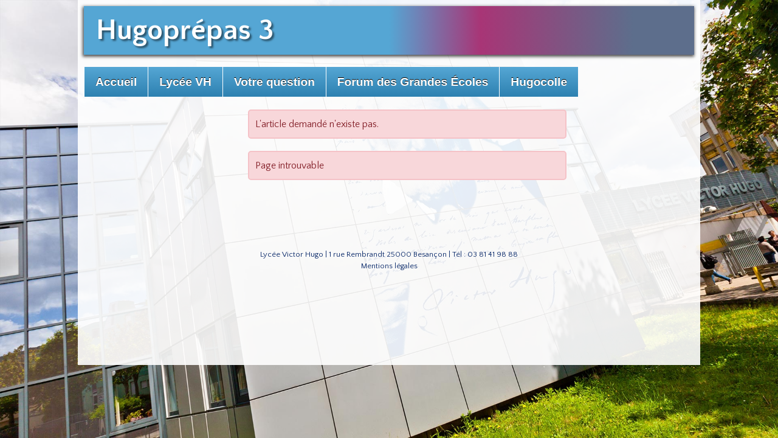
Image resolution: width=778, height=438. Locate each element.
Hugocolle (539, 81)
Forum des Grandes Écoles (412, 81)
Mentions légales (389, 266)
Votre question (274, 81)
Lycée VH (185, 81)
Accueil (116, 81)
